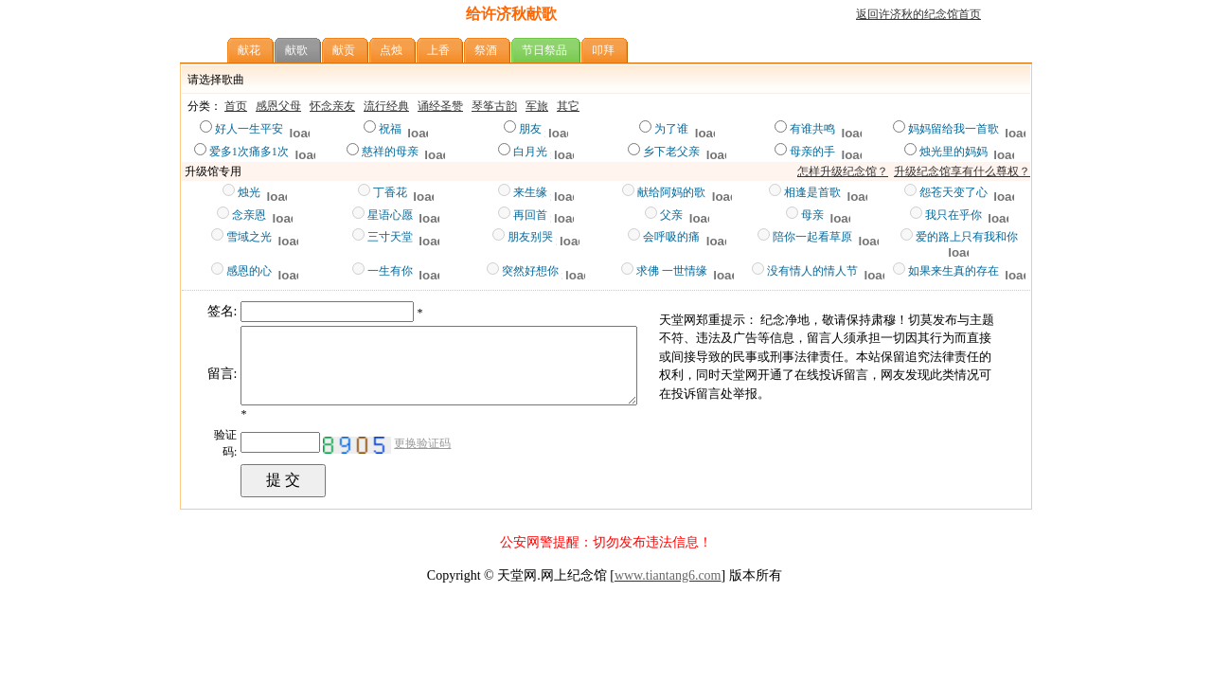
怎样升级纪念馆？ (842, 171)
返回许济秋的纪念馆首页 (918, 14)
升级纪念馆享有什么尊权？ (962, 171)
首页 (235, 106)
